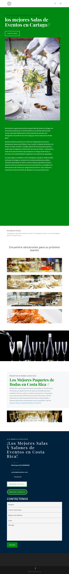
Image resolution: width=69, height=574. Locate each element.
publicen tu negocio (17, 492)
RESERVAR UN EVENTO (17, 484)
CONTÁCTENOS (12, 33)
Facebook (17, 477)
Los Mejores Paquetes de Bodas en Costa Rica (27, 403)
